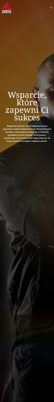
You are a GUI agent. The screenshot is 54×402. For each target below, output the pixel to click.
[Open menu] (51, 7)
